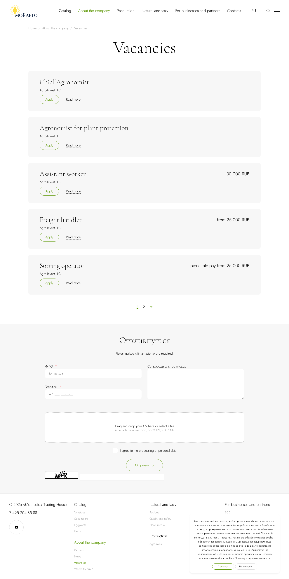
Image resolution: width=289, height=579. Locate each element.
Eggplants (80, 525)
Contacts (234, 10)
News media (157, 525)
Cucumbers (81, 519)
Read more (73, 99)
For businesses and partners (197, 10)
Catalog (65, 10)
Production (126, 10)
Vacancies (80, 563)
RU (254, 10)
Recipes (154, 512)
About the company (94, 10)
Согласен (223, 566)
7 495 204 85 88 (23, 512)
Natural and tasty (155, 10)
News (77, 556)
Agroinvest (155, 544)
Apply (49, 99)
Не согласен (246, 566)
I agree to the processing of (148, 450)
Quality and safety (160, 519)
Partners (78, 550)
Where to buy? (83, 569)
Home (32, 28)
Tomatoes (79, 512)
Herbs (77, 531)
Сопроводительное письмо (166, 366)
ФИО (51, 366)
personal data (167, 450)
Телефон (53, 386)
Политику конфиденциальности (252, 558)
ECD (228, 512)
